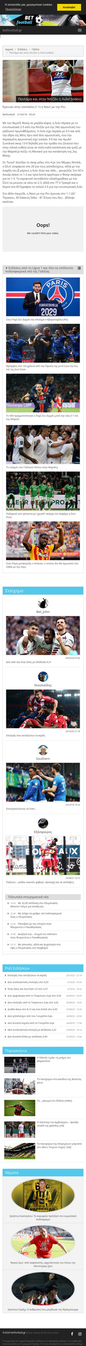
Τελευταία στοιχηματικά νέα (28, 897)
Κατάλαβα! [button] (69, 7)
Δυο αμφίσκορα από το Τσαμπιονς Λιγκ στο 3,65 (43, 995)
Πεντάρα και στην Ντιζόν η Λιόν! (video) (31, 52)
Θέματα (12, 1172)
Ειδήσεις (22, 49)
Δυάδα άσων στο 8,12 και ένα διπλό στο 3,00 (43, 1009)
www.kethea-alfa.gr (73, 1343)
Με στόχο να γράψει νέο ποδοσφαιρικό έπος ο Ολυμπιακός (34, 915)
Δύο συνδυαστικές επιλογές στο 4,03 (43, 982)
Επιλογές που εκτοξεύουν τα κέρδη (43, 975)
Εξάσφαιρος (43, 825)
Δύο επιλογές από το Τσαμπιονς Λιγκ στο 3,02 (43, 1002)
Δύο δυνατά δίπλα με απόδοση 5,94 (43, 1036)
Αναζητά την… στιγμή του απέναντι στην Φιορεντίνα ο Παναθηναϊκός (32, 935)
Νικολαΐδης (43, 679)
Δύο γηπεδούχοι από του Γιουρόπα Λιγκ (43, 1016)
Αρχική (9, 49)
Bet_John (43, 605)
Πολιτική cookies (51, 1332)
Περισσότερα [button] (13, 9)
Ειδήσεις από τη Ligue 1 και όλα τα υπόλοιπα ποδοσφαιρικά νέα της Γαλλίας (43, 269)
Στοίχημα (14, 590)
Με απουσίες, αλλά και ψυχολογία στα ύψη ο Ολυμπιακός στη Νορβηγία (33, 946)
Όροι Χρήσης (34, 1332)
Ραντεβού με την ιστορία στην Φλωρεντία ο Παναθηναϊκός (29, 925)
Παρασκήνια (16, 1050)
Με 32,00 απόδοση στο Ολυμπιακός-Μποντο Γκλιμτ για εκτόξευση (32, 904)
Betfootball (9, 114)
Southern (43, 752)
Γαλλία (35, 49)
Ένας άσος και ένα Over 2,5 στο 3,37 (43, 988)
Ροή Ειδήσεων (17, 968)
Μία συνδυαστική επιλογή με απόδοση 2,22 (43, 1029)
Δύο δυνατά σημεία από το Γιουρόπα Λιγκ (43, 1022)
